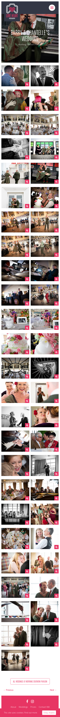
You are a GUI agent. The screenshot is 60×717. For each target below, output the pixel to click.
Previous (9, 690)
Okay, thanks (49, 712)
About (13, 706)
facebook (27, 701)
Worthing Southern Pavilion (30, 44)
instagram (32, 701)
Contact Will (44, 706)
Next (52, 690)
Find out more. (30, 712)
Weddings (23, 706)
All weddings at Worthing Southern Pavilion (30, 681)
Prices (33, 706)
